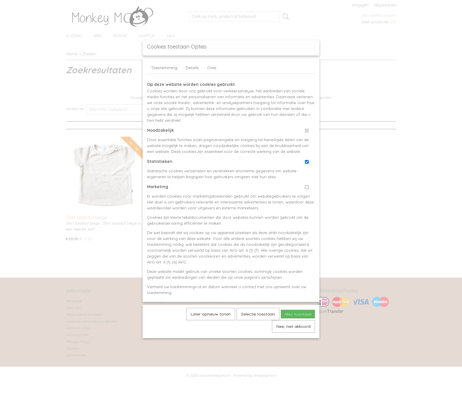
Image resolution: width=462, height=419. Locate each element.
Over (212, 81)
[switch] (307, 144)
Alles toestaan (298, 327)
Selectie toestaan (258, 327)
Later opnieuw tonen (211, 327)
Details (192, 81)
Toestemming (164, 81)
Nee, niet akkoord (293, 340)
